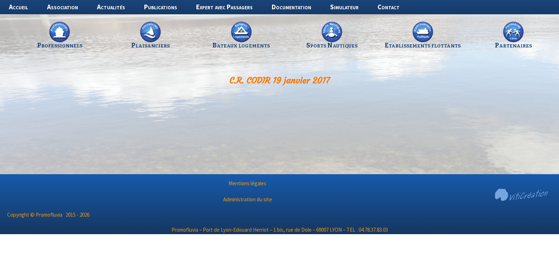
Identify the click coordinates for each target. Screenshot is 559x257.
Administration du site (247, 199)
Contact (389, 6)
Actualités (111, 6)
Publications (160, 6)
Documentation (291, 6)
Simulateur (344, 6)
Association (62, 6)
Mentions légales (247, 183)
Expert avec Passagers (224, 6)
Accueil (18, 6)
